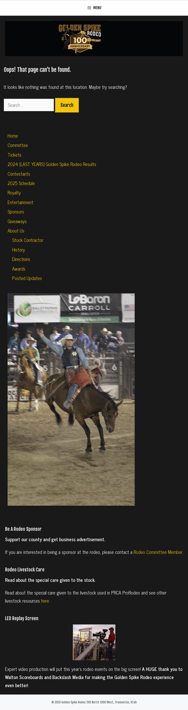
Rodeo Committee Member (158, 552)
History (18, 249)
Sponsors (16, 211)
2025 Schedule (21, 183)
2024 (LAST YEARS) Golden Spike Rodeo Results (52, 164)
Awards (18, 268)
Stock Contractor (27, 240)
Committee (18, 145)
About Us (16, 230)
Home (13, 135)
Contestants (19, 173)
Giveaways (17, 221)
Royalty (14, 192)
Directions (21, 259)
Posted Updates (27, 278)
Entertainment (20, 202)
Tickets (14, 154)
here (45, 600)
